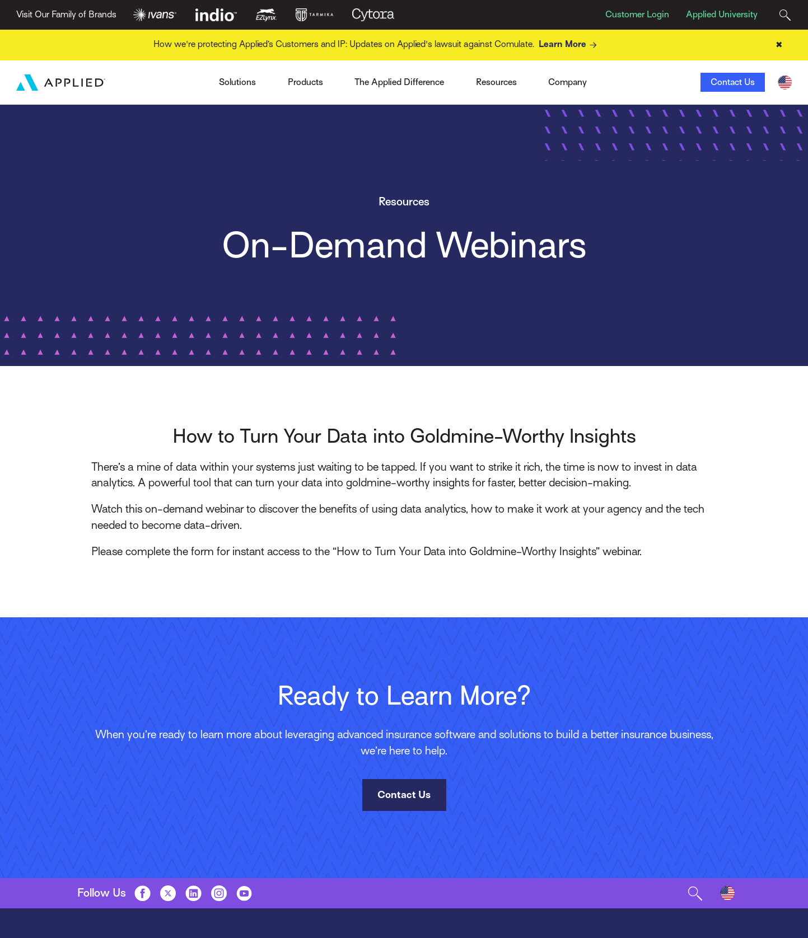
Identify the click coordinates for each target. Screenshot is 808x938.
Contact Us (733, 82)
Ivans (186, 78)
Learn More (569, 45)
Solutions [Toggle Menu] (237, 82)
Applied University (722, 15)
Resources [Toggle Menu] (496, 82)
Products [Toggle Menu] (305, 82)
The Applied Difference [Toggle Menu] (399, 82)
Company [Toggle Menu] (567, 82)
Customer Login (637, 15)
